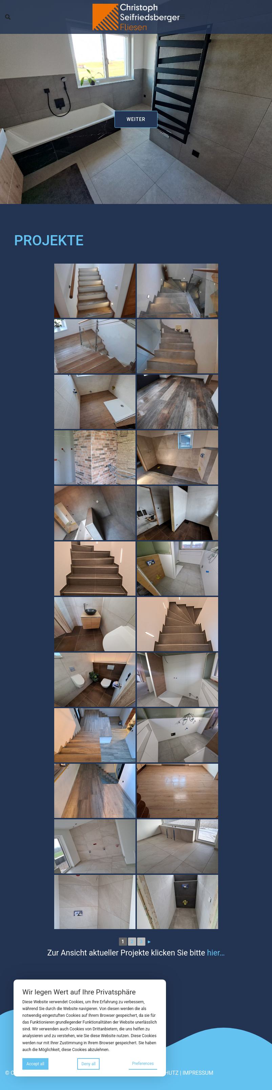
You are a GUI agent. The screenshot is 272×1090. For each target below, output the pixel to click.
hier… (216, 953)
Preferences (143, 1063)
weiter (136, 119)
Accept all (35, 1064)
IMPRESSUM (198, 1073)
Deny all (88, 1064)
